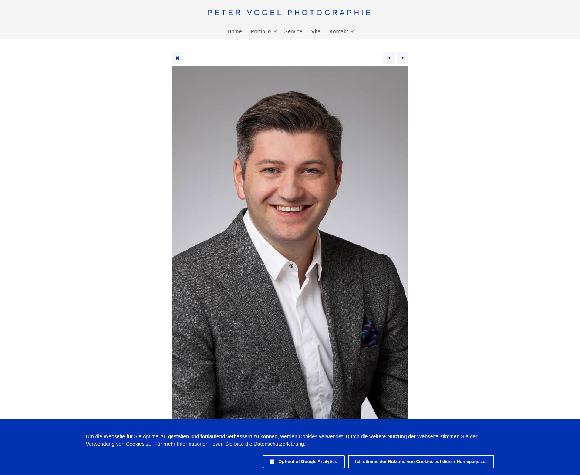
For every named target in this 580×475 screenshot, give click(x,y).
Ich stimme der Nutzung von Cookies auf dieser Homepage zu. (421, 461)
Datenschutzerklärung (279, 444)
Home (234, 31)
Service (293, 31)
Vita (316, 31)
